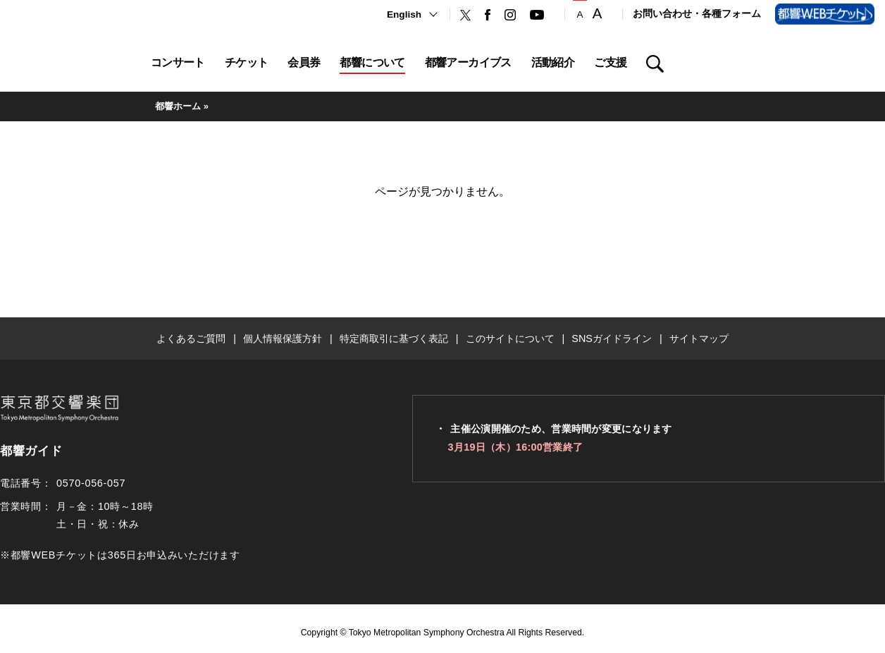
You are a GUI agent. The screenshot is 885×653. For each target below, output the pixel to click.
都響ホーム (178, 106)
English (404, 14)
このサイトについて (510, 338)
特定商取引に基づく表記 (394, 338)
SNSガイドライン (611, 338)
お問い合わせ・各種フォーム (697, 13)
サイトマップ (699, 338)
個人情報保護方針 (282, 338)
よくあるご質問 (190, 338)
